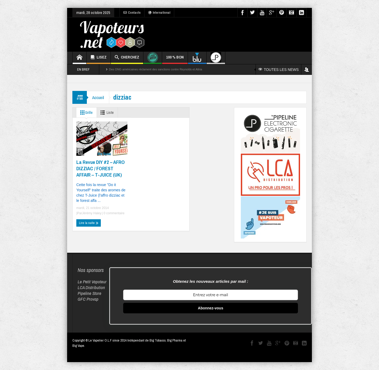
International (159, 13)
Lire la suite (88, 223)
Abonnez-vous (210, 308)
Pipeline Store (89, 293)
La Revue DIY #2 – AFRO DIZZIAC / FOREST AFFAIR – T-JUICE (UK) (100, 168)
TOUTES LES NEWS (278, 69)
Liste (106, 112)
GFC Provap (88, 299)
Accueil (98, 97)
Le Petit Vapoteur (92, 282)
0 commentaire (113, 213)
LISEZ (99, 58)
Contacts (132, 13)
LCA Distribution (91, 287)
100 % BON (175, 59)
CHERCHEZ (127, 58)
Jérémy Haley (91, 213)
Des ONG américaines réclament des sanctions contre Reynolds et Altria (155, 69)
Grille (85, 112)
